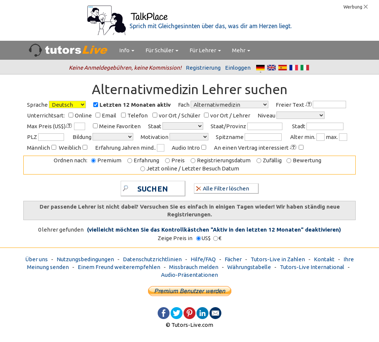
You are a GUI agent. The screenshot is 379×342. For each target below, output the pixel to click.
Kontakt (324, 259)
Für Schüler (161, 50)
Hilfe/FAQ (203, 259)
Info (126, 50)
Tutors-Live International (312, 267)
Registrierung (203, 67)
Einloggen (238, 67)
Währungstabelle (249, 267)
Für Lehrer (205, 50)
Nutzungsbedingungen (85, 259)
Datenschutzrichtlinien (152, 259)
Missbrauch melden (193, 267)
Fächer (233, 259)
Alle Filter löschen (222, 188)
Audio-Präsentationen (189, 275)
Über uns (36, 259)
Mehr (241, 50)
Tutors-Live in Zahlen (278, 259)
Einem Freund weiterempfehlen (119, 267)
